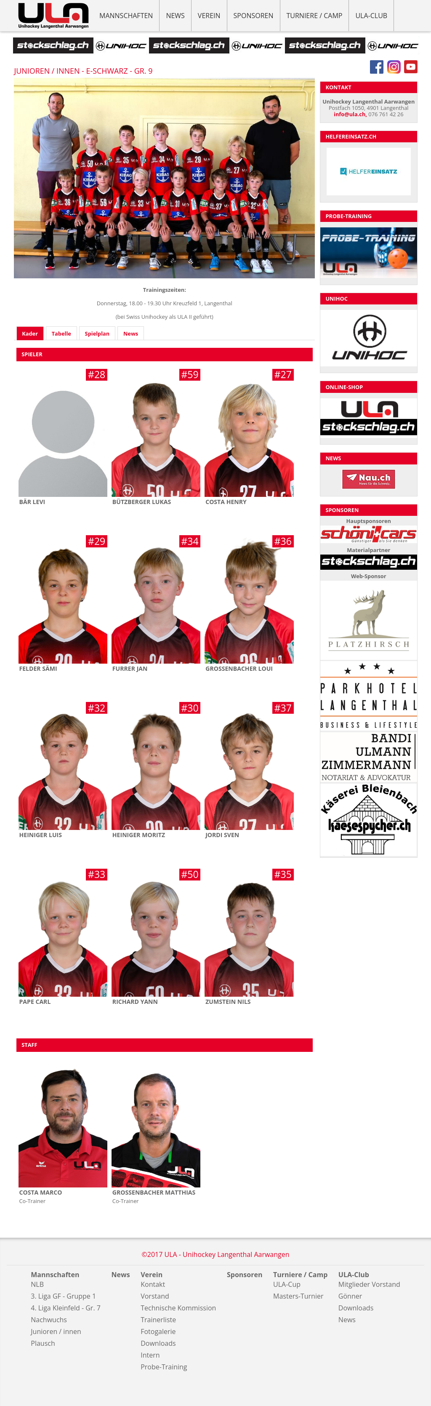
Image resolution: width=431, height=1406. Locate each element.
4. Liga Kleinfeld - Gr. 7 (66, 1308)
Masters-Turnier (298, 1296)
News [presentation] (130, 333)
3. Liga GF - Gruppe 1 (63, 1296)
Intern (150, 1355)
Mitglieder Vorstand (369, 1284)
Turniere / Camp (315, 15)
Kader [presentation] (30, 333)
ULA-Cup (287, 1284)
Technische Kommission (178, 1308)
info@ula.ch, (350, 114)
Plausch (43, 1343)
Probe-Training (164, 1366)
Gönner (350, 1296)
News (175, 15)
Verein (209, 15)
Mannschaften (126, 15)
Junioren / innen (56, 1331)
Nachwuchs (49, 1319)
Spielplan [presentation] (97, 333)
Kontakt (153, 1284)
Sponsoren (254, 15)
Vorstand (155, 1296)
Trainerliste (158, 1319)
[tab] (30, 333)
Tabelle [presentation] (61, 333)
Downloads (158, 1343)
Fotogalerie (158, 1331)
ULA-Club (371, 15)
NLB (37, 1284)
